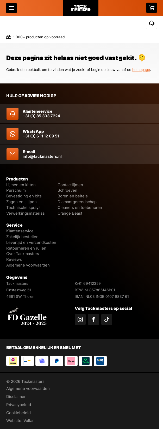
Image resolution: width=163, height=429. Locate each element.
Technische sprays (23, 207)
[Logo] (80, 8)
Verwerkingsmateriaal (26, 213)
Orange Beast (70, 213)
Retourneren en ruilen (26, 248)
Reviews (14, 259)
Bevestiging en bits (24, 196)
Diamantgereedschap (77, 201)
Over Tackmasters (22, 253)
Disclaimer (16, 396)
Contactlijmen (70, 184)
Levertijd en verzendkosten (31, 242)
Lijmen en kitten (21, 184)
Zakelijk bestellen (22, 236)
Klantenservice (20, 230)
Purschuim (16, 190)
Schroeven (67, 190)
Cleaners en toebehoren (80, 207)
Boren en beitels (73, 196)
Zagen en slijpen (21, 201)
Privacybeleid (18, 404)
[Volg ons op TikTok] (106, 319)
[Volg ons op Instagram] (80, 319)
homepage (141, 69)
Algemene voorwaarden (28, 265)
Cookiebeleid (18, 412)
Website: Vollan (20, 420)
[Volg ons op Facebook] (93, 319)
